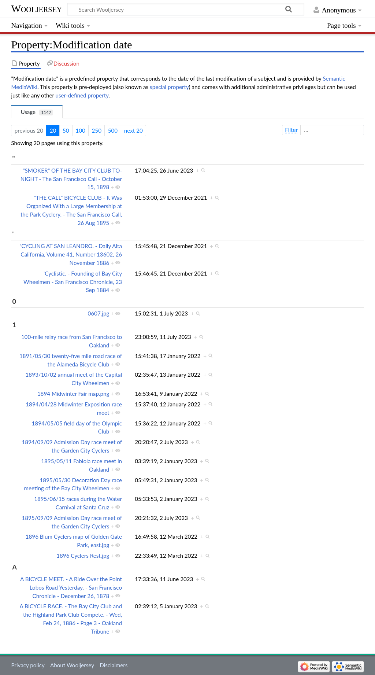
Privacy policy (27, 665)
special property (169, 87)
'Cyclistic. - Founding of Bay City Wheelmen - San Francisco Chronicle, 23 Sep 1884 (72, 282)
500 (113, 130)
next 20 (133, 130)
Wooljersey (36, 8)
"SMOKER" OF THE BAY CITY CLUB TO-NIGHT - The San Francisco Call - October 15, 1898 (71, 179)
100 (80, 130)
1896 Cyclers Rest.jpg (82, 555)
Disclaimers (113, 665)
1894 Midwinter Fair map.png (73, 393)
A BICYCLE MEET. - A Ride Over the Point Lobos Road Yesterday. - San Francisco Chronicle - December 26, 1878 (71, 587)
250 (96, 130)
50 (66, 130)
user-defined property (82, 95)
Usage (37, 111)
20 (53, 130)
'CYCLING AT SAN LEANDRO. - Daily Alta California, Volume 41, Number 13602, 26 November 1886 (71, 254)
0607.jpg (98, 313)
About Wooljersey (72, 665)
